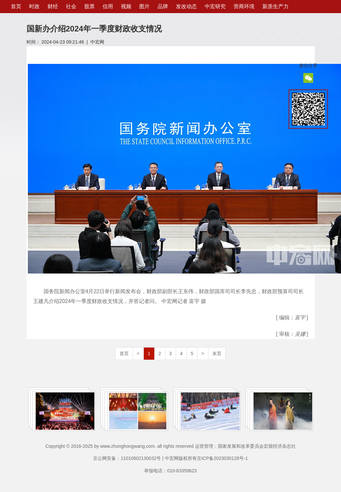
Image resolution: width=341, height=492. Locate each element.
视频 (126, 6)
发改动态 (186, 6)
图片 (144, 6)
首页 (16, 6)
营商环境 (244, 6)
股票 (89, 6)
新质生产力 (275, 6)
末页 (216, 353)
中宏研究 (215, 6)
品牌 (163, 6)
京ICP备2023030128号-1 (222, 458)
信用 (108, 6)
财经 (52, 6)
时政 (34, 6)
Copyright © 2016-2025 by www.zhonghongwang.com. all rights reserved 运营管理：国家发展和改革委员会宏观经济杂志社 (170, 446)
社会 (71, 6)
